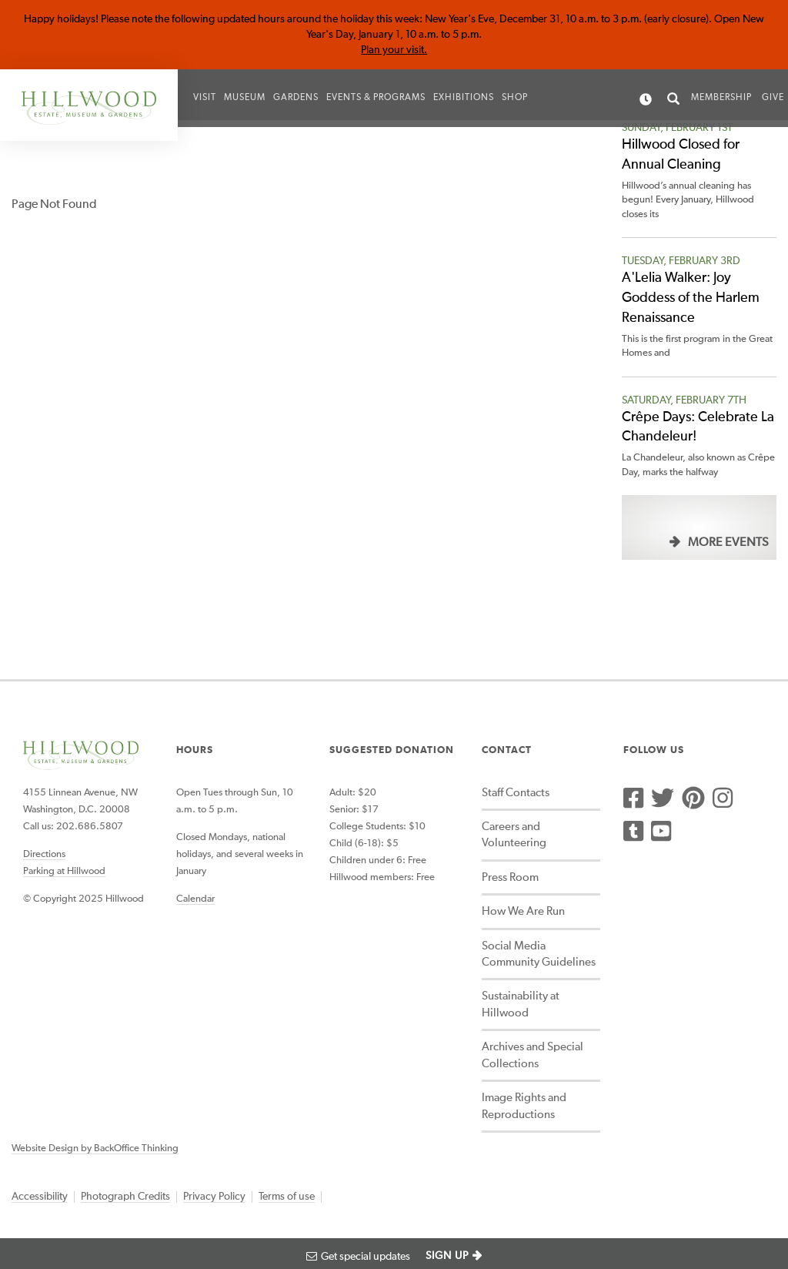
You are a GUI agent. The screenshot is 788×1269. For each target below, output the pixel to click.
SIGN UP (447, 1256)
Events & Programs (376, 97)
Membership (721, 97)
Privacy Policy (214, 1196)
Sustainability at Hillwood (520, 1004)
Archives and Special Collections (532, 1055)
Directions (44, 854)
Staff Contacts (515, 793)
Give (773, 97)
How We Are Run (523, 911)
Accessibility (40, 1196)
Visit (204, 97)
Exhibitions (463, 97)
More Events (728, 543)
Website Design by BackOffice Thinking (95, 1148)
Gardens (296, 97)
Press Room (510, 877)
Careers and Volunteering (514, 835)
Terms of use (287, 1196)
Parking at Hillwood (64, 871)
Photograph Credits (125, 1196)
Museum (244, 97)
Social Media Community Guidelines (539, 954)
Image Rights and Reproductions (524, 1106)
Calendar (195, 899)
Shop (515, 97)
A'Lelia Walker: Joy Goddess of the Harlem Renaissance (691, 297)
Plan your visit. (394, 50)
